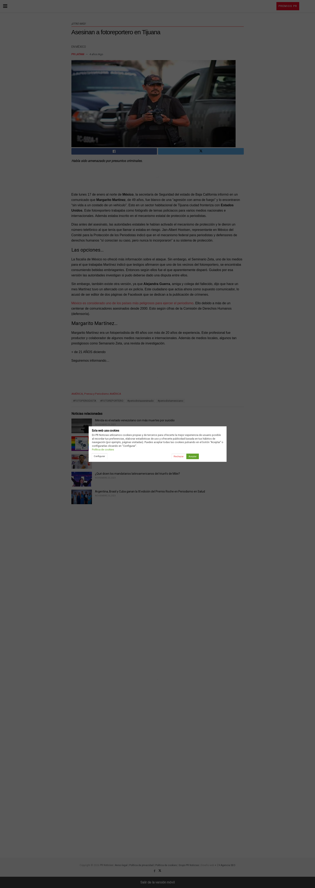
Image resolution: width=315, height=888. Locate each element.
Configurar (99, 456)
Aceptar (193, 456)
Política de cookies (103, 449)
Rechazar (178, 456)
